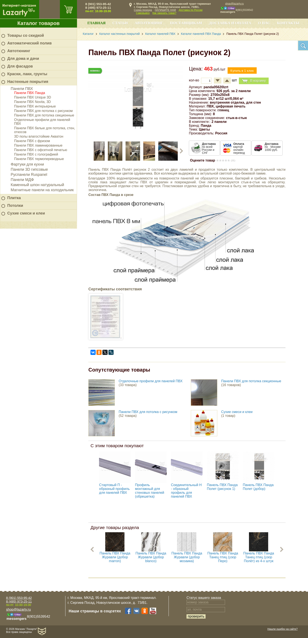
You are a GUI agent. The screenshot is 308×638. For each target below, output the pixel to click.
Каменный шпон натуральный (37, 185)
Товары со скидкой (25, 35)
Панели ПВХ (22, 89)
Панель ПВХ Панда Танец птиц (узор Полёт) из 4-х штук (258, 557)
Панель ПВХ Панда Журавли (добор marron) (114, 557)
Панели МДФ (22, 180)
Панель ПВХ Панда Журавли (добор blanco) (150, 557)
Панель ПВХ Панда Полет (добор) (258, 487)
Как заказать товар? (164, 13)
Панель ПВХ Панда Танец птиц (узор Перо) (222, 557)
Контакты (288, 23)
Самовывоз (143, 13)
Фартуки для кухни (27, 164)
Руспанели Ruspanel (29, 174)
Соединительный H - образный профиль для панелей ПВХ (186, 490)
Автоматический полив (29, 43)
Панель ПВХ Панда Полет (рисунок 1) (222, 487)
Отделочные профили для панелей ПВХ (151, 381)
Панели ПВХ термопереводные (39, 159)
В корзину (254, 81)
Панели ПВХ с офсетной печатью (40, 150)
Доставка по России (191, 10)
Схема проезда (143, 10)
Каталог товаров (38, 23)
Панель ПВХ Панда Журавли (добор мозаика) (186, 557)
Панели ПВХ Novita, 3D (32, 102)
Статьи (120, 23)
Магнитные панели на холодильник (42, 190)
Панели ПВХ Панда (29, 93)
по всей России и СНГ (209, 148)
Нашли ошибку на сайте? (282, 629)
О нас (264, 23)
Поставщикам (186, 23)
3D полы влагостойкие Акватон (38, 136)
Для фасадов (20, 66)
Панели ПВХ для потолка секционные (44, 115)
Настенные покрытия (27, 81)
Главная (96, 23)
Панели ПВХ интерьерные (35, 106)
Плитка (14, 198)
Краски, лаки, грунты (27, 74)
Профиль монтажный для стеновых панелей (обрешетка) (149, 490)
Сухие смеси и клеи (26, 213)
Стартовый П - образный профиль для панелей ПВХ (114, 488)
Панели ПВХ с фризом (32, 141)
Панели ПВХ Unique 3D (32, 97)
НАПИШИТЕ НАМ (165, 10)
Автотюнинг (18, 51)
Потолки (15, 205)
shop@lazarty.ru (234, 3)
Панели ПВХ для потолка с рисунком (43, 111)
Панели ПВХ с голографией (36, 154)
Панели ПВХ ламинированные (38, 145)
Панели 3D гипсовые (29, 169)
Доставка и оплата (230, 23)
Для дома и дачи (23, 58)
